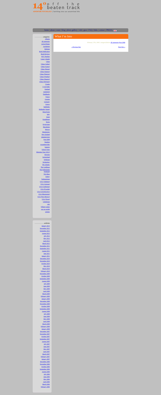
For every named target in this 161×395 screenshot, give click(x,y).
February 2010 (45, 271)
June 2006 (47, 377)
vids (80, 30)
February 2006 (45, 387)
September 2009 (45, 279)
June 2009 (47, 286)
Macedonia (46, 127)
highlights (47, 107)
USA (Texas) (46, 199)
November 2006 (45, 364)
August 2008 (46, 311)
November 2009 (45, 274)
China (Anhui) (45, 64)
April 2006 (46, 382)
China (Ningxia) (45, 74)
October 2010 (45, 264)
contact (102, 30)
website (47, 212)
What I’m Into (63, 36)
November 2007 (45, 334)
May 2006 (47, 379)
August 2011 (46, 251)
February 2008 (45, 326)
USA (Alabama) (45, 182)
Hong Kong (46, 112)
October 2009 (45, 276)
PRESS (109, 30)
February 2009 (45, 296)
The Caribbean (45, 167)
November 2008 (45, 304)
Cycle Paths (46, 87)
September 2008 (45, 309)
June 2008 (47, 316)
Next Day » (121, 47)
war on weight (45, 209)
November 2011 (45, 246)
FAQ (90, 30)
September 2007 (45, 339)
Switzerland (46, 157)
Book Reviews (45, 54)
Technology (46, 162)
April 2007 (46, 352)
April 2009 (46, 291)
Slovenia (47, 155)
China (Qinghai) (45, 77)
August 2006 (46, 372)
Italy (48, 114)
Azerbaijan (46, 46)
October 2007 (45, 336)
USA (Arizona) (45, 184)
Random (47, 142)
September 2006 (45, 369)
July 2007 (47, 344)
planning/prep (45, 137)
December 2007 (45, 331)
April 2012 (46, 241)
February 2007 (45, 357)
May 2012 (47, 238)
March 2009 (46, 294)
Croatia (47, 84)
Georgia (47, 99)
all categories (46, 41)
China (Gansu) (45, 67)
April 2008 (46, 321)
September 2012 (45, 231)
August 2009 (46, 281)
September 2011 (45, 248)
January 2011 (46, 256)
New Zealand (46, 134)
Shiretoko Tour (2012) (43, 152)
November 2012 (45, 228)
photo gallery (72, 30)
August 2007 (46, 341)
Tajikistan (47, 160)
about (52, 30)
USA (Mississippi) (44, 194)
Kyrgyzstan (46, 124)
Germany (47, 102)
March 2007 (46, 354)
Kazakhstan (46, 119)
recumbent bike (45, 144)
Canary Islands (45, 59)
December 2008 (45, 301)
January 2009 (46, 299)
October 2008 (45, 306)
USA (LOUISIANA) (43, 192)
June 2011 (47, 253)
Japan (48, 117)
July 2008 (47, 314)
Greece (47, 104)
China (48, 61)
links (96, 30)
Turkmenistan (45, 179)
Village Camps (45, 207)
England (47, 89)
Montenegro (46, 132)
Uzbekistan (46, 202)
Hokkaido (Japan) (44, 109)
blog (63, 30)
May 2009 (47, 289)
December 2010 (45, 258)
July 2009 (47, 284)
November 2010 (45, 261)
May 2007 (47, 349)
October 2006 (45, 367)
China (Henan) (45, 69)
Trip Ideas (47, 174)
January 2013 (46, 226)
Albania (47, 39)
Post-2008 (47, 139)
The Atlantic (46, 165)
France (48, 97)
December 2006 (45, 362)
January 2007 (46, 359)
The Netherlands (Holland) (45, 170)
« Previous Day (76, 47)
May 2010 (47, 266)
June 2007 (47, 346)
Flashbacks (46, 94)
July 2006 (47, 374)
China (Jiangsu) (45, 72)
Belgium (47, 49)
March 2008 (46, 324)
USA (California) (44, 187)
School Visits (46, 149)
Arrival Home (45, 44)
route (58, 30)
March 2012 (46, 243)
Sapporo (47, 147)
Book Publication (44, 51)
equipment (46, 92)
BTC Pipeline (45, 56)
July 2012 (47, 236)
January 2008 (46, 329)
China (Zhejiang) (44, 82)
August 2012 (46, 233)
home (46, 30)
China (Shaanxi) (45, 79)
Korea (48, 122)
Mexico (47, 129)
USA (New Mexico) (43, 197)
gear (85, 30)
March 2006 (46, 384)
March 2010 (46, 269)
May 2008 (47, 319)
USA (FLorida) (45, 189)
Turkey (47, 177)
